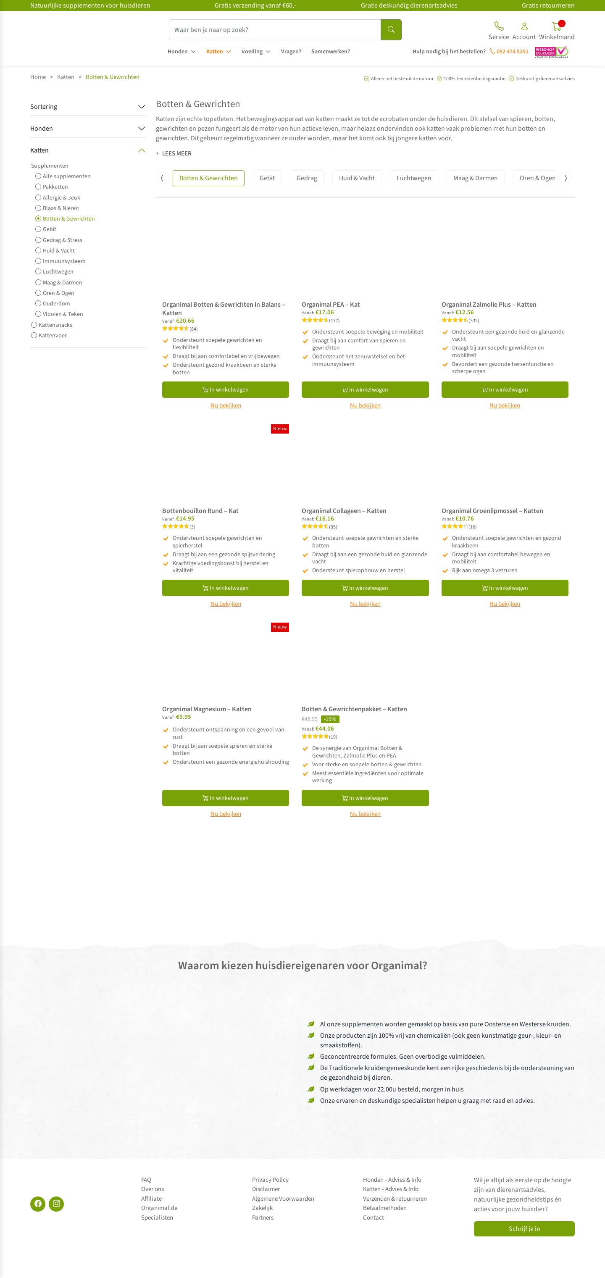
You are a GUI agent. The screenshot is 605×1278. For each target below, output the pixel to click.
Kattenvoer (49, 335)
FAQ (146, 1179)
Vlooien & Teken (59, 314)
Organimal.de (159, 1208)
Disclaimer (266, 1189)
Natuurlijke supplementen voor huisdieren (90, 5)
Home (38, 77)
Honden (178, 51)
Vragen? (291, 51)
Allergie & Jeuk (57, 198)
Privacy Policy (270, 1179)
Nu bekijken (225, 406)
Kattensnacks (51, 325)
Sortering (43, 106)
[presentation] (162, 178)
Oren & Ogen (54, 293)
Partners (263, 1217)
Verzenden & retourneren (395, 1198)
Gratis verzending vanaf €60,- (255, 5)
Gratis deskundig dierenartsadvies (409, 5)
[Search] (391, 29)
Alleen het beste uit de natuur (402, 78)
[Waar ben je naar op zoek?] (275, 29)
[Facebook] (37, 1204)
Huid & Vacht (55, 250)
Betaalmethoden (385, 1208)
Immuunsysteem (60, 261)
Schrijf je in (524, 1228)
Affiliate (151, 1198)
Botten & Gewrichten (65, 219)
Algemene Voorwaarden (283, 1198)
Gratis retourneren (548, 5)
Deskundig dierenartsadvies (545, 78)
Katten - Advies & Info (390, 1189)
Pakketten (51, 187)
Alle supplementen (63, 176)
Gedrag (307, 178)
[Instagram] (56, 1204)
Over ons (152, 1189)
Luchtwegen (54, 271)
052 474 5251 (509, 51)
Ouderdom (52, 303)
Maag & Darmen (58, 282)
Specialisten (157, 1217)
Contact (373, 1217)
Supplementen (49, 166)
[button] (524, 32)
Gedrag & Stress (58, 240)
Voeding (252, 51)
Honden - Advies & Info (392, 1179)
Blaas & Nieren (57, 208)
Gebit (45, 229)
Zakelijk (262, 1208)
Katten (214, 51)
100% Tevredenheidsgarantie (474, 78)
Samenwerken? (330, 51)
